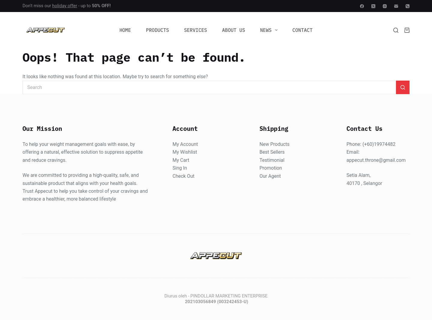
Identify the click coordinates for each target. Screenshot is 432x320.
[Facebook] (362, 6)
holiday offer (64, 5)
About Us (233, 30)
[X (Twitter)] (373, 6)
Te (262, 160)
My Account (185, 144)
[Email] (396, 6)
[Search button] (403, 87)
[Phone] (408, 6)
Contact (302, 30)
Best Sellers (272, 152)
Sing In (179, 168)
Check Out (183, 176)
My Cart (180, 160)
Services (195, 30)
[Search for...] (209, 87)
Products (157, 30)
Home (125, 30)
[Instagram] (385, 6)
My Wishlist (184, 152)
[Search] (395, 30)
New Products (275, 144)
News (270, 30)
